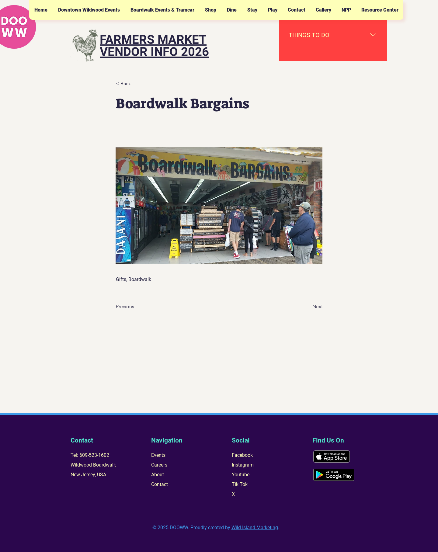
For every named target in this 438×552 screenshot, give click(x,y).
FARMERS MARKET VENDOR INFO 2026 (154, 46)
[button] (89, 10)
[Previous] (136, 306)
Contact (159, 484)
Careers (159, 465)
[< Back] (136, 84)
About (157, 474)
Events (158, 455)
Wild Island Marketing (254, 527)
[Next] (307, 306)
